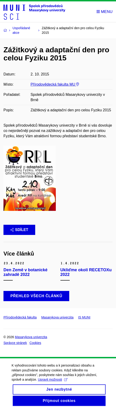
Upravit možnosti (52, 384)
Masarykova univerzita (57, 317)
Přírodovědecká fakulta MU (55, 84)
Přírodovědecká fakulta (20, 317)
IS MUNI (84, 317)
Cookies (35, 343)
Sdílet (19, 230)
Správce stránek (15, 343)
